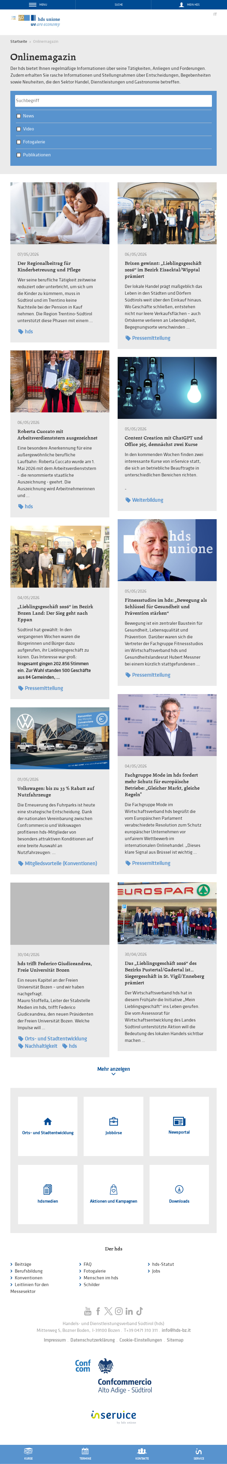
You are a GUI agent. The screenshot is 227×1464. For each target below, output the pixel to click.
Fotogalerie (34, 142)
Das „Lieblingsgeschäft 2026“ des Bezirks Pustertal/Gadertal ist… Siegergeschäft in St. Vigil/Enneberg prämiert (164, 973)
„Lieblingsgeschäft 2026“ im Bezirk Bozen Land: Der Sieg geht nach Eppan (55, 613)
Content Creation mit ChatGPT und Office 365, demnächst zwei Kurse (164, 441)
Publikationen (37, 155)
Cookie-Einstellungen (140, 1340)
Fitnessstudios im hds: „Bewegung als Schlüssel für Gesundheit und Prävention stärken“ (166, 606)
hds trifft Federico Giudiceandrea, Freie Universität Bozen (54, 966)
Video (28, 129)
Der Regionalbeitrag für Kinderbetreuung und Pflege (48, 266)
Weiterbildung (144, 500)
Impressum (55, 1340)
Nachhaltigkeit (37, 1046)
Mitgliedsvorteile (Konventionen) (57, 863)
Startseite (18, 41)
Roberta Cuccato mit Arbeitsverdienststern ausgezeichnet (57, 434)
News (28, 116)
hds (25, 331)
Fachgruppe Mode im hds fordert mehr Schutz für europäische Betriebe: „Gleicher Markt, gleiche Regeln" (162, 785)
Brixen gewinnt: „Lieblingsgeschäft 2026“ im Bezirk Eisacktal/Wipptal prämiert (163, 269)
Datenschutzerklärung (92, 1340)
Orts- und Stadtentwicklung (52, 1038)
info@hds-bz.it (176, 1330)
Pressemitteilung (148, 338)
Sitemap (175, 1340)
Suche (119, 4)
